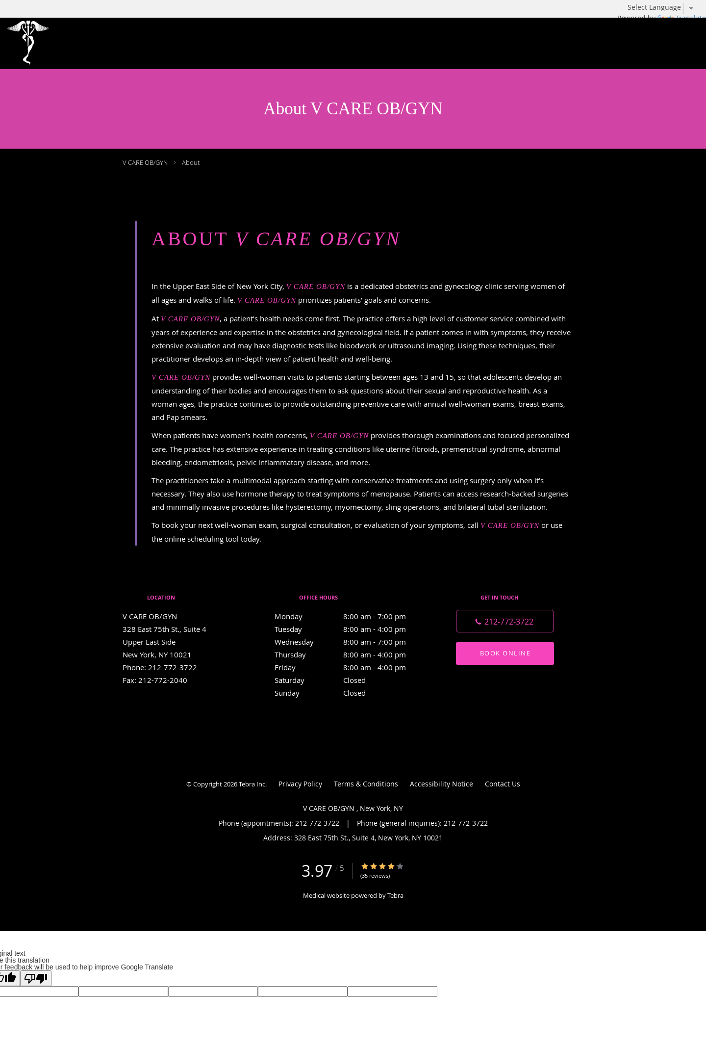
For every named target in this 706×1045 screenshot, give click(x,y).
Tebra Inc (252, 784)
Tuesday (351, 629)
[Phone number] (505, 621)
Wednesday (351, 641)
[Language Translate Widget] (664, 7)
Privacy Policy (300, 783)
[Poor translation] (35, 978)
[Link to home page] (33, 43)
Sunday (351, 692)
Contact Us (502, 783)
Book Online (505, 653)
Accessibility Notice (441, 783)
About (191, 162)
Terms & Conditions (366, 783)
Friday (351, 667)
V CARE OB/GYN (146, 162)
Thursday (351, 654)
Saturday (351, 680)
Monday (351, 616)
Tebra (395, 895)
